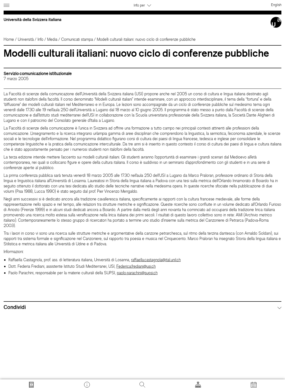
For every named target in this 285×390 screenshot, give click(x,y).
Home (9, 39)
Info (40, 39)
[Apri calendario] (254, 384)
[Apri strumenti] (198, 384)
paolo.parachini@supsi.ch (137, 272)
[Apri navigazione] (7, 4)
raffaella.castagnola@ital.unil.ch (156, 259)
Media (52, 39)
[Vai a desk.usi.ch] (87, 384)
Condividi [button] (15, 307)
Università (26, 39)
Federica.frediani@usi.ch (136, 266)
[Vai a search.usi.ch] (31, 384)
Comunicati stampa (77, 39)
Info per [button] (142, 5)
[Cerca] (142, 384)
